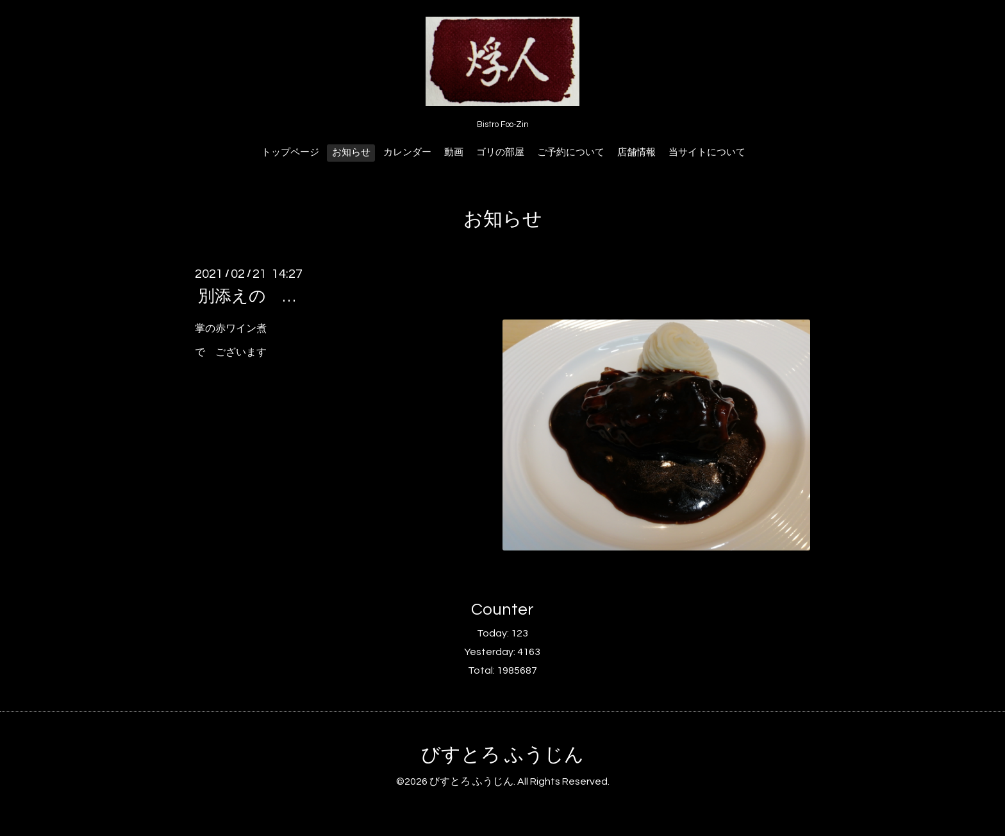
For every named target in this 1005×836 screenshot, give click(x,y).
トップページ (290, 152)
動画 (453, 152)
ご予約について (570, 152)
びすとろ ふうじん (502, 755)
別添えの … (246, 296)
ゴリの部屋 (500, 152)
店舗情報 (636, 152)
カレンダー (407, 152)
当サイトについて (707, 152)
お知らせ (351, 152)
